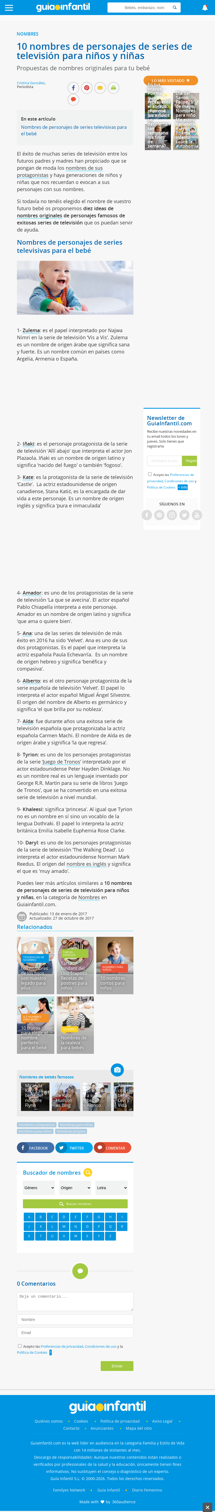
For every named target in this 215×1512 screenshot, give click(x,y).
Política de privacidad (120, 1421)
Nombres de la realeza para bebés (73, 1043)
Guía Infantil (108, 1490)
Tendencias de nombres (33, 958)
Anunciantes (102, 1428)
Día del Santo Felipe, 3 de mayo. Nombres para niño (186, 104)
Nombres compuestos (37, 1124)
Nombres (27, 34)
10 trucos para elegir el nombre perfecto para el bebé (34, 1038)
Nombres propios (71, 1131)
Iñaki (28, 443)
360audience (124, 1501)
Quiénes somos (49, 1421)
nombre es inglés (86, 864)
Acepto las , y (171, 481)
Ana (27, 633)
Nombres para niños (113, 968)
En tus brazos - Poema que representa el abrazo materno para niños (159, 99)
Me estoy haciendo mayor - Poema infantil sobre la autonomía (187, 133)
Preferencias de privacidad (62, 1346)
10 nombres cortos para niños (112, 983)
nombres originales (39, 215)
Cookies (81, 1421)
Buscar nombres (75, 1203)
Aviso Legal (162, 1421)
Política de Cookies (32, 1352)
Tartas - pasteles (69, 953)
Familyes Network (69, 1490)
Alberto (31, 680)
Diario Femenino (147, 1490)
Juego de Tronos (61, 761)
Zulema (31, 330)
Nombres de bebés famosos (46, 1077)
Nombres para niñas (76, 1124)
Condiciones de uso (101, 1346)
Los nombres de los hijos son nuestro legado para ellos (34, 978)
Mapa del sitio (139, 1428)
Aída (28, 721)
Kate (28, 477)
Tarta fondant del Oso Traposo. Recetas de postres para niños (74, 975)
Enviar (117, 1366)
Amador (32, 592)
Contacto (71, 1428)
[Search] (175, 7)
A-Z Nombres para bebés (32, 1018)
